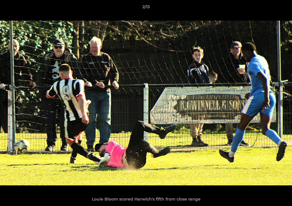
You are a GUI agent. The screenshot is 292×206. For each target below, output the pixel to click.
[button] (281, 8)
